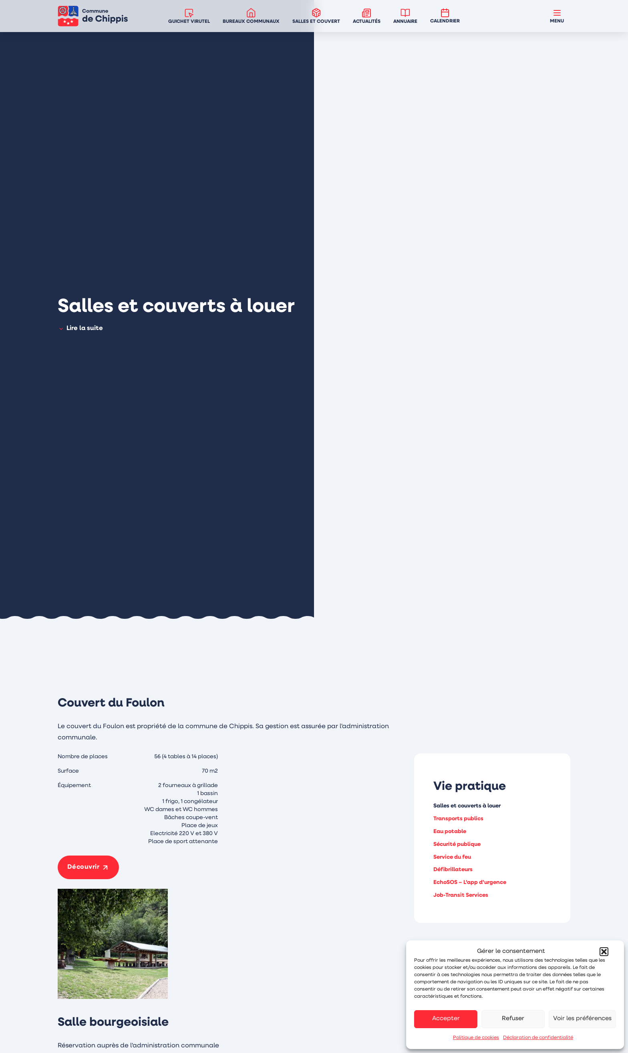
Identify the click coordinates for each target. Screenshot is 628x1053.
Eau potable (449, 832)
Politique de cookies (476, 1037)
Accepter (446, 1019)
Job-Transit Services (460, 895)
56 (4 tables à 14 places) (186, 757)
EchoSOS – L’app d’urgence (469, 883)
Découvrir (83, 867)
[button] (604, 952)
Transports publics (458, 819)
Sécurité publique (457, 845)
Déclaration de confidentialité (538, 1037)
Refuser (513, 1019)
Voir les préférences (582, 1019)
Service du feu (452, 857)
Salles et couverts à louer (467, 806)
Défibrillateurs (453, 870)
